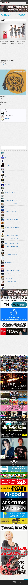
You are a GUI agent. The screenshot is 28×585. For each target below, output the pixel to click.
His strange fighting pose (7, 118)
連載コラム (21, 582)
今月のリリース (17, 582)
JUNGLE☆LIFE (5, 3)
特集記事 (15, 582)
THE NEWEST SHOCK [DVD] (7, 114)
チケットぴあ (2, 64)
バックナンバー (12, 582)
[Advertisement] (6, 128)
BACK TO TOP (26, 579)
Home (6, 582)
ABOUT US (9, 582)
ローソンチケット (3, 65)
